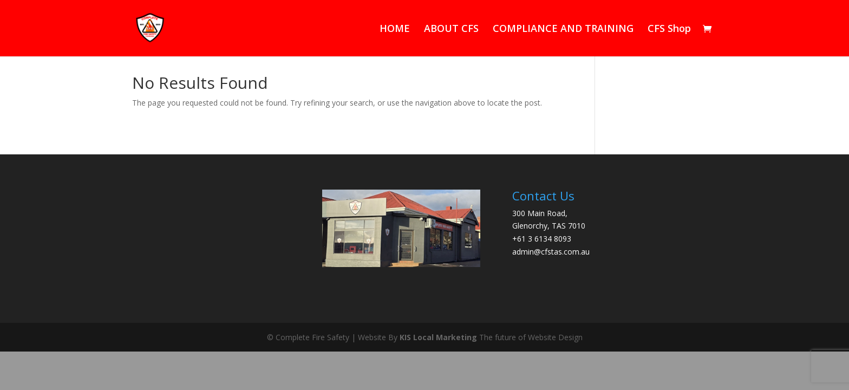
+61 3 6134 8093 (541, 238)
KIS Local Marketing (438, 337)
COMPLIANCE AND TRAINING (563, 29)
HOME (395, 29)
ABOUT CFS (451, 29)
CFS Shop (669, 29)
